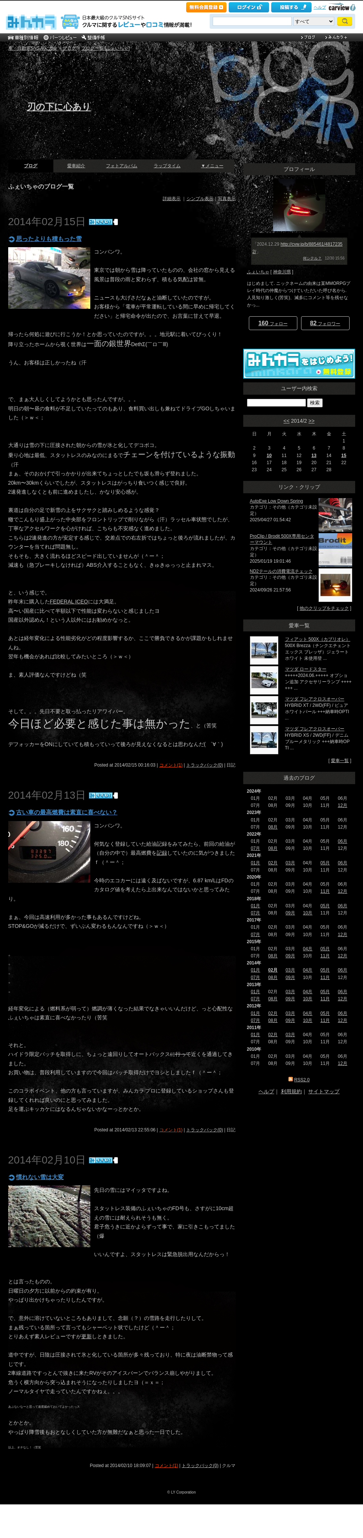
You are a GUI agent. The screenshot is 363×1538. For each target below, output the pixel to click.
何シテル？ (312, 258)
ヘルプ (320, 7)
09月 (290, 913)
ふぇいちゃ (258, 271)
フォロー (272, 323)
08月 (273, 827)
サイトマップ (323, 1091)
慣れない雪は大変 (40, 1177)
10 (269, 455)
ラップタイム (167, 165)
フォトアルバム (121, 165)
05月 (325, 863)
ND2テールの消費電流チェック (281, 571)
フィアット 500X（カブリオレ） (317, 639)
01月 (255, 863)
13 (314, 455)
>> (312, 421)
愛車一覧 (340, 760)
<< (287, 421)
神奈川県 (282, 271)
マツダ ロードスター (305, 669)
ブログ (69, 48)
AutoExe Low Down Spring (276, 501)
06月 (342, 841)
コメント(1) (171, 765)
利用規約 (291, 1091)
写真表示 (227, 198)
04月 (307, 948)
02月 (273, 863)
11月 (325, 891)
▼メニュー (212, 165)
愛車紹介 (76, 165)
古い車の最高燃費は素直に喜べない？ (67, 812)
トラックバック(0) (204, 765)
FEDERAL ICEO (69, 602)
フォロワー (325, 323)
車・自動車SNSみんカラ (33, 48)
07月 (255, 848)
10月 (307, 913)
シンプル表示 (200, 198)
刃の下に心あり (59, 107)
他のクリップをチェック (324, 608)
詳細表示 (172, 198)
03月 (290, 863)
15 (343, 455)
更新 (86, 1336)
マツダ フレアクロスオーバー (314, 699)
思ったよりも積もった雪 (49, 239)
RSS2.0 (301, 1079)
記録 (162, 853)
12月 (342, 805)
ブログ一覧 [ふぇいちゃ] (105, 48)
